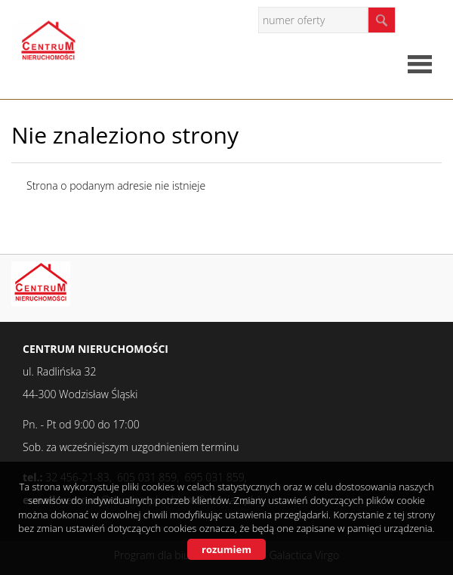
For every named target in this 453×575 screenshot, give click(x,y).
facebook (426, 19)
